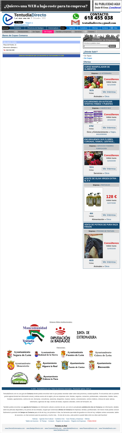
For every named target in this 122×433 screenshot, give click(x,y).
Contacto (51, 421)
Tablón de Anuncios (32, 421)
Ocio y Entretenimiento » (98, 132)
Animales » (99, 96)
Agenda (72, 28)
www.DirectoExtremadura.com (15, 428)
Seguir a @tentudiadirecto (23, 24)
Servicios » (99, 173)
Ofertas (95, 28)
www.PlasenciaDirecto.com (88, 428)
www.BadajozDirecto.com (34, 428)
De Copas (48, 32)
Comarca (17, 28)
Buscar (112, 46)
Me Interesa (109, 92)
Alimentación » (99, 219)
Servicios (78, 32)
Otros (107, 96)
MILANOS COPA (10, 42)
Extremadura (53, 28)
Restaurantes (23, 32)
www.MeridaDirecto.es (70, 428)
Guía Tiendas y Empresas (74, 419)
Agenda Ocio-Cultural (46, 419)
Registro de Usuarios (63, 421)
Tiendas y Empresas (63, 32)
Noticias (35, 419)
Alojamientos (9, 32)
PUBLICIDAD (92, 421)
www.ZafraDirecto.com (61, 430)
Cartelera (83, 28)
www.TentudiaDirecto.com (107, 428)
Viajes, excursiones (106, 133)
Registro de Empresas (78, 421)
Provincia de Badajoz (36, 28)
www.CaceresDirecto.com (53, 428)
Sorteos (105, 28)
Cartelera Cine (59, 419)
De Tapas (36, 32)
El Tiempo (43, 421)
